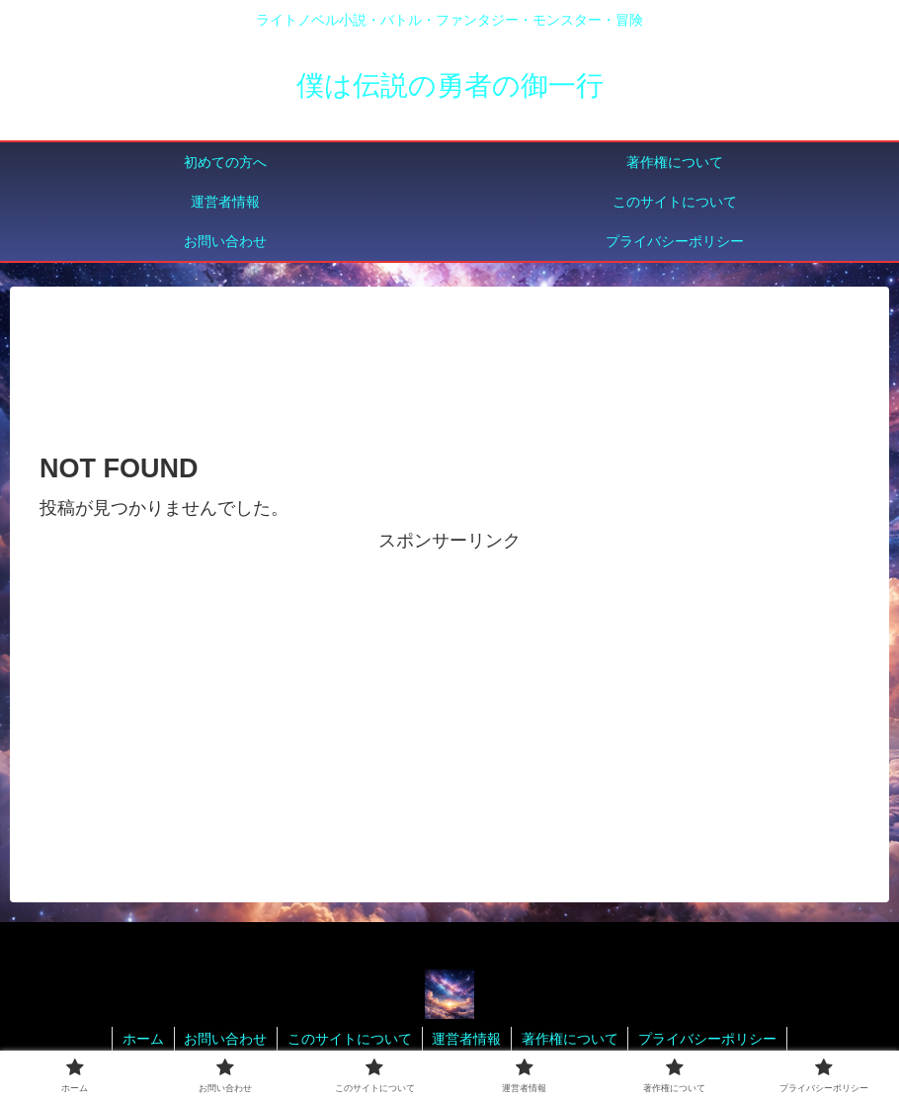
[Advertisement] (449, 367)
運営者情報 (467, 1039)
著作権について (571, 1039)
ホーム (142, 1039)
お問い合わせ (225, 1039)
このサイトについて (349, 1039)
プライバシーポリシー (709, 1039)
